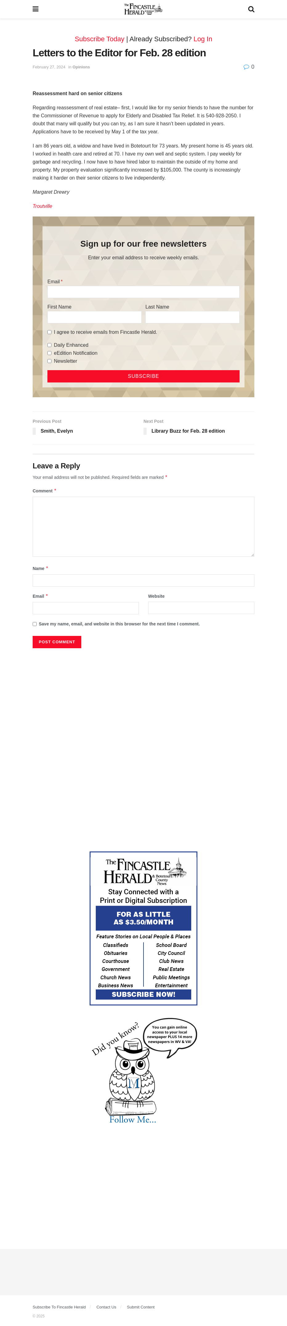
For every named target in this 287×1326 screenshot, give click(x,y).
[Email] (143, 292)
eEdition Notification (75, 353)
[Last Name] (192, 317)
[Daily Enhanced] (49, 345)
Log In (203, 39)
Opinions (81, 67)
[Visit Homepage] (143, 9)
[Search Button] (251, 9)
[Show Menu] (35, 9)
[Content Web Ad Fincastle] (143, 927)
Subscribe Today (99, 39)
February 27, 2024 (49, 67)
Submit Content (141, 1307)
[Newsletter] (49, 361)
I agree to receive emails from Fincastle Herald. (105, 332)
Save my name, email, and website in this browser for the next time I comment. (119, 623)
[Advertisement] (143, 697)
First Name (59, 306)
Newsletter (65, 361)
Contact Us (106, 1307)
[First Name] (94, 317)
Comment (45, 490)
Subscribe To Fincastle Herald (59, 1307)
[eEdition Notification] (49, 353)
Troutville (42, 206)
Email (53, 281)
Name (41, 568)
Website (156, 596)
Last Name (157, 306)
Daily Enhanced (71, 345)
